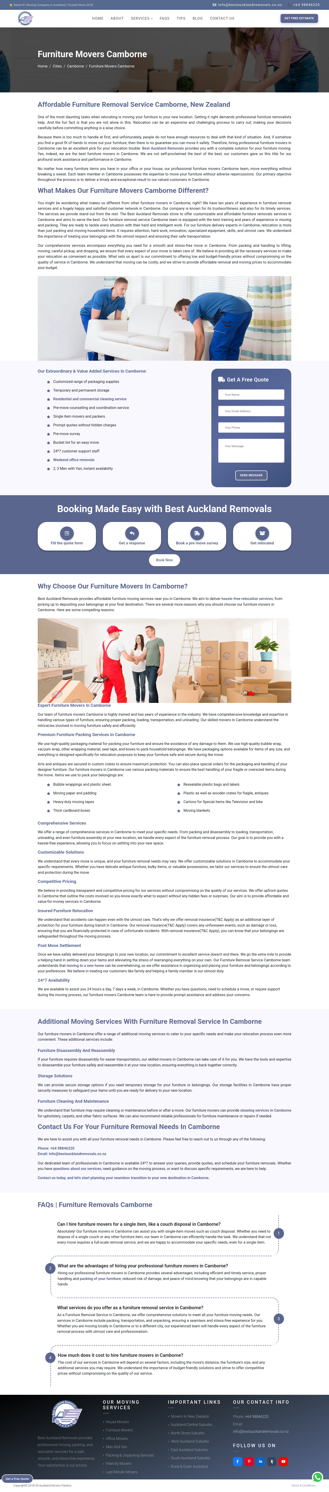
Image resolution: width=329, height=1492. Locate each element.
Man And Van (116, 1447)
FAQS (165, 18)
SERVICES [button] (141, 18)
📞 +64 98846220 (304, 5)
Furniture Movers (119, 1430)
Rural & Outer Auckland (189, 1466)
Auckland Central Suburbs (191, 1424)
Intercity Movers (118, 1463)
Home (43, 66)
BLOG (198, 18)
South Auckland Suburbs (190, 1458)
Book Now (164, 560)
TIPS (181, 18)
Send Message (251, 475)
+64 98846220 (62, 1148)
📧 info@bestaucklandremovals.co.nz (247, 5)
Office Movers (117, 1438)
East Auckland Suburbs (189, 1450)
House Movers (117, 1422)
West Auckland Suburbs (190, 1441)
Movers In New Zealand (190, 1416)
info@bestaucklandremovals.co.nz (77, 1154)
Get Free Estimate (299, 18)
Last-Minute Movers (122, 1472)
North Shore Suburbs (187, 1433)
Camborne (75, 66)
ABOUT (117, 18)
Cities (57, 66)
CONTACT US (222, 18)
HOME (97, 18)
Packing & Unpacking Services (130, 1455)
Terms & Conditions (303, 1485)
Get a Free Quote (19, 1478)
